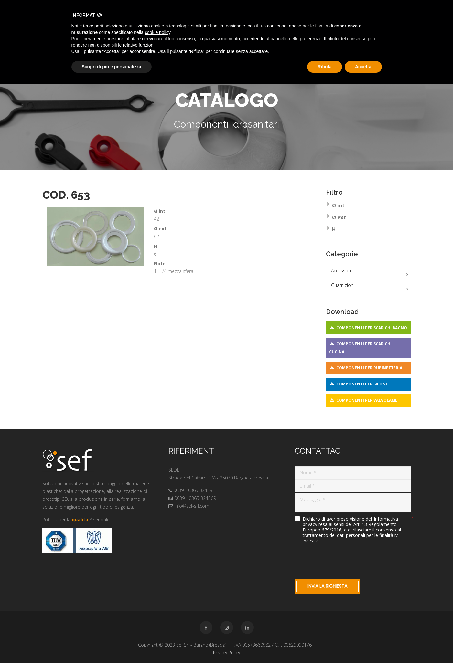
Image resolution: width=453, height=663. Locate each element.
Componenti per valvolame (366, 400)
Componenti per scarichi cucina (360, 347)
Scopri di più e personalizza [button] (111, 66)
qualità (80, 519)
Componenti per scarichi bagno (371, 328)
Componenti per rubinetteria (369, 368)
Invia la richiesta (327, 586)
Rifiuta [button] (325, 66)
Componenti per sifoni (361, 384)
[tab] (368, 206)
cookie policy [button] (157, 32)
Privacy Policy (226, 652)
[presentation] (344, 560)
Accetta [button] (363, 66)
